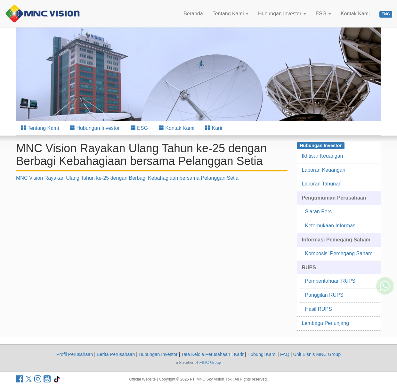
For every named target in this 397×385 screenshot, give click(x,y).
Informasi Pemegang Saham (336, 239)
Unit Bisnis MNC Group (317, 354)
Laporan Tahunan (322, 183)
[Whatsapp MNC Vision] (385, 276)
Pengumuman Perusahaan (334, 197)
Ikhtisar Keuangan (322, 156)
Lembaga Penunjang (325, 323)
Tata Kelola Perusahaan (205, 354)
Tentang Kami (230, 13)
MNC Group (210, 362)
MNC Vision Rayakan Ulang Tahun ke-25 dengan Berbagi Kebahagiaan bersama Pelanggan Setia (127, 178)
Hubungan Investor (282, 13)
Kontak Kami (355, 13)
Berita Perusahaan (116, 354)
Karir (214, 128)
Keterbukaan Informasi (331, 225)
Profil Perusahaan (74, 354)
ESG (323, 13)
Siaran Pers (318, 211)
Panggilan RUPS (324, 295)
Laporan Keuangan (323, 170)
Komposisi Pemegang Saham (339, 253)
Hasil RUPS (318, 309)
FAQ (284, 354)
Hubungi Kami (261, 354)
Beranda (193, 13)
